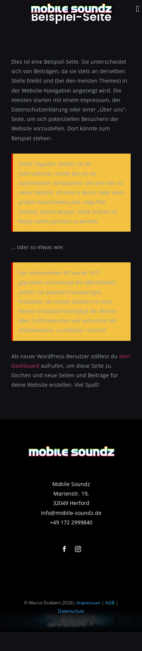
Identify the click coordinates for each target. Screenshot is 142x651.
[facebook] (64, 549)
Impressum (88, 602)
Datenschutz (71, 611)
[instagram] (78, 549)
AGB (110, 602)
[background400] (71, 445)
